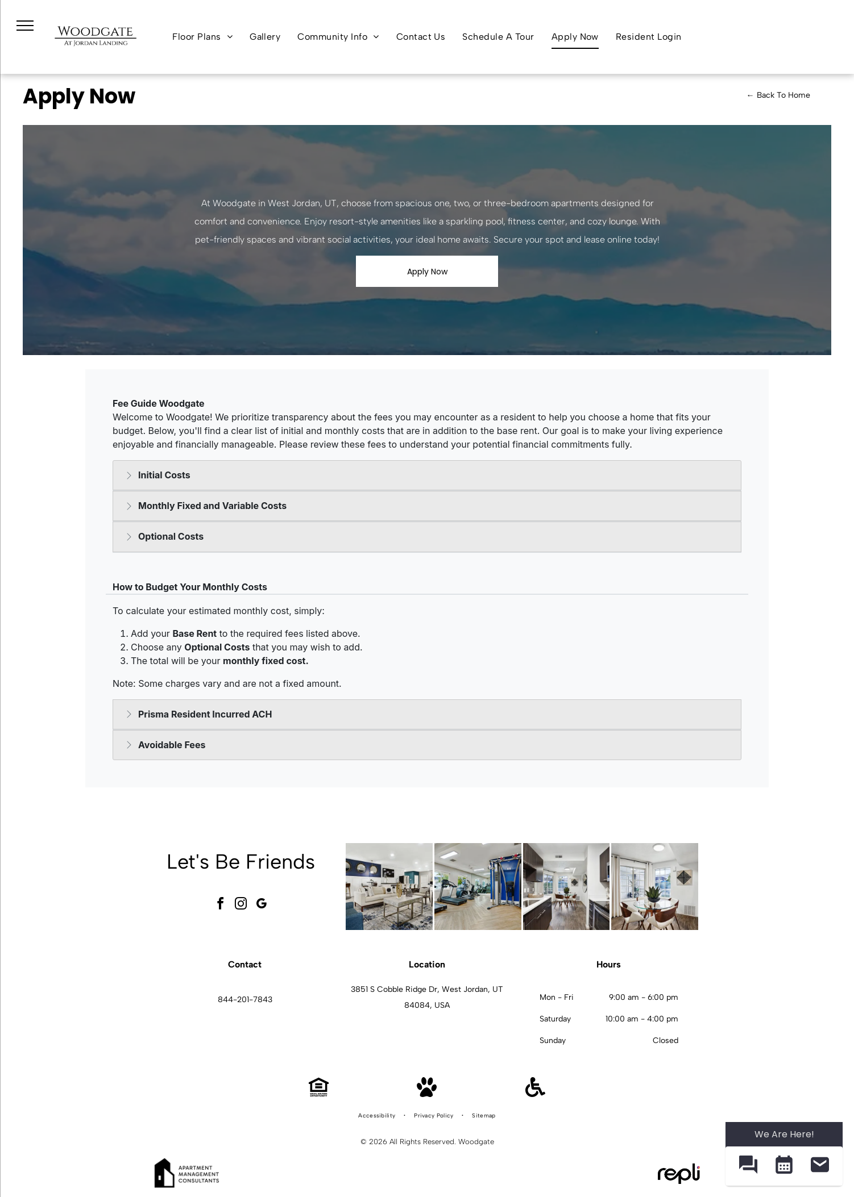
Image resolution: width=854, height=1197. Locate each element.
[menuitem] (202, 37)
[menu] (25, 25)
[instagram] (241, 905)
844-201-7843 (245, 999)
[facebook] (221, 905)
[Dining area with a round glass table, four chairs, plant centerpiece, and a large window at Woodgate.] (654, 886)
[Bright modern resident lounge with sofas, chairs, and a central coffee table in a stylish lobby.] (389, 886)
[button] (748, 1166)
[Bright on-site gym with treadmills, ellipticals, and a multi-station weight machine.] (477, 886)
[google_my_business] (261, 905)
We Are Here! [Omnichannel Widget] (784, 1134)
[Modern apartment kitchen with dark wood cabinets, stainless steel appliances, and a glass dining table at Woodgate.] (566, 886)
